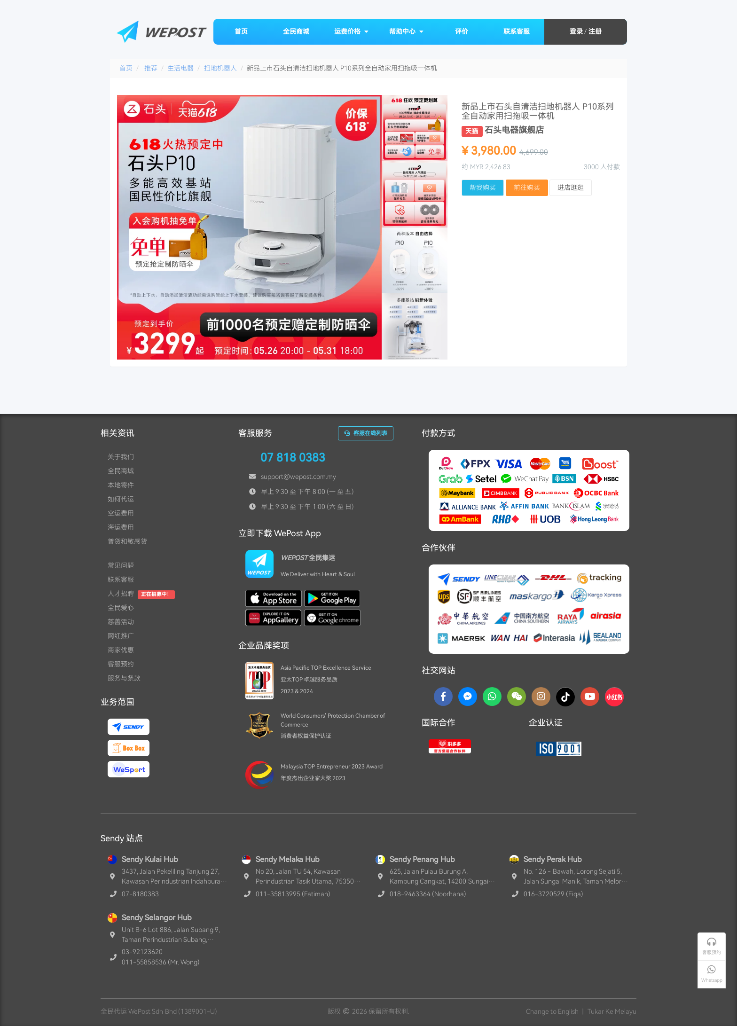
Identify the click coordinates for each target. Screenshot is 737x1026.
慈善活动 (121, 622)
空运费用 (121, 513)
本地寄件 (121, 485)
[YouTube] (589, 696)
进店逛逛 (570, 187)
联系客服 (516, 31)
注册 (595, 31)
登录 (576, 31)
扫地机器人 (220, 68)
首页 (241, 31)
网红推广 (121, 636)
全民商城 (296, 31)
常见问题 (121, 565)
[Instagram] (541, 696)
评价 (461, 31)
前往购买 (527, 187)
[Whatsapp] (492, 696)
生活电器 (180, 68)
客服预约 (121, 664)
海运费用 (121, 527)
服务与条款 (124, 678)
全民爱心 (121, 607)
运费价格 (351, 31)
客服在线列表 (365, 433)
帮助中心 (406, 31)
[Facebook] (443, 696)
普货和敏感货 (127, 541)
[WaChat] (516, 696)
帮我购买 (483, 187)
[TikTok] (565, 696)
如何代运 (121, 499)
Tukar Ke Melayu (612, 1011)
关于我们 (121, 457)
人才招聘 (121, 593)
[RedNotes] (614, 696)
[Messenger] (467, 696)
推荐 (150, 68)
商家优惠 (121, 650)
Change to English (552, 1011)
